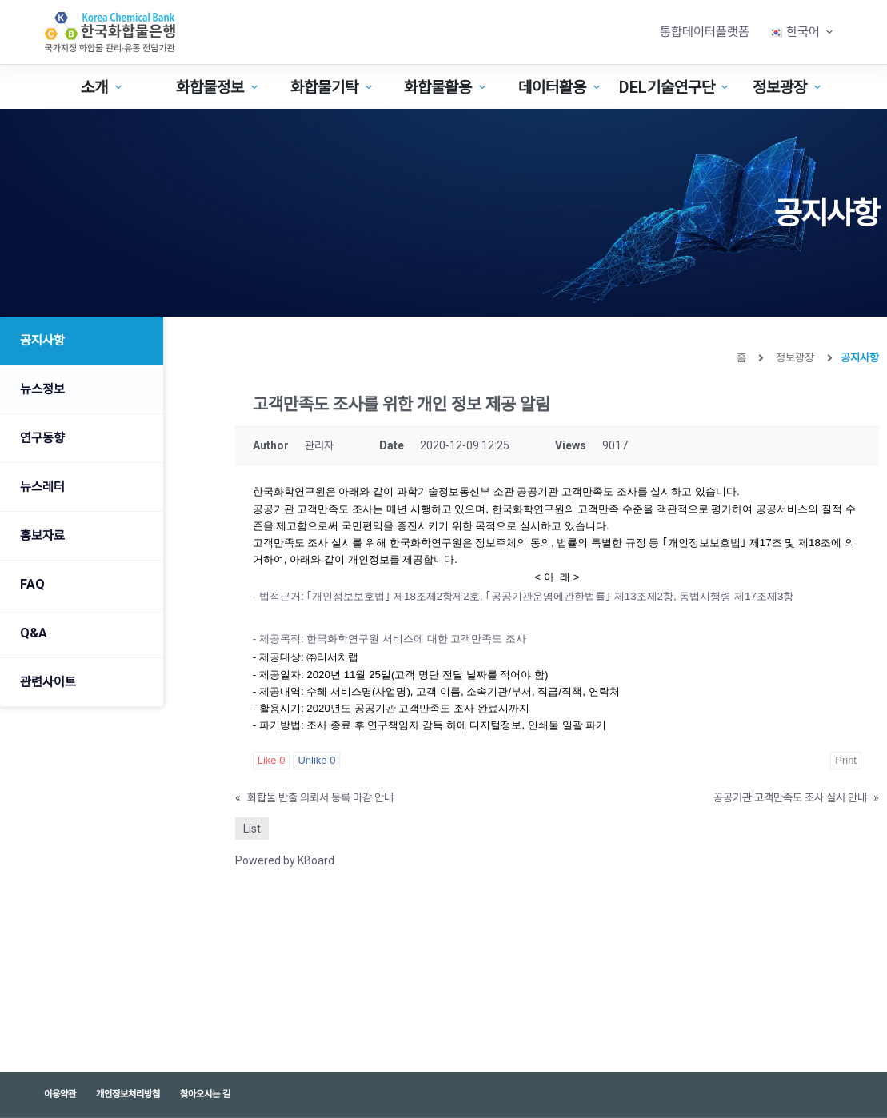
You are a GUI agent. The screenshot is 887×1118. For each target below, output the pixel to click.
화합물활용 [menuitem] (446, 87)
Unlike (316, 760)
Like (272, 760)
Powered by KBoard (284, 860)
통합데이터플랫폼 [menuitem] (704, 31)
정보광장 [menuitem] (789, 87)
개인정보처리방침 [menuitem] (128, 1094)
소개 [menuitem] (103, 87)
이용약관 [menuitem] (60, 1094)
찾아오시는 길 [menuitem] (205, 1094)
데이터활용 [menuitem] (561, 87)
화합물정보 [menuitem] (219, 87)
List (252, 828)
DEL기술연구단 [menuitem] (674, 87)
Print (846, 760)
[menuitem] (801, 32)
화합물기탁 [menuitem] (333, 87)
